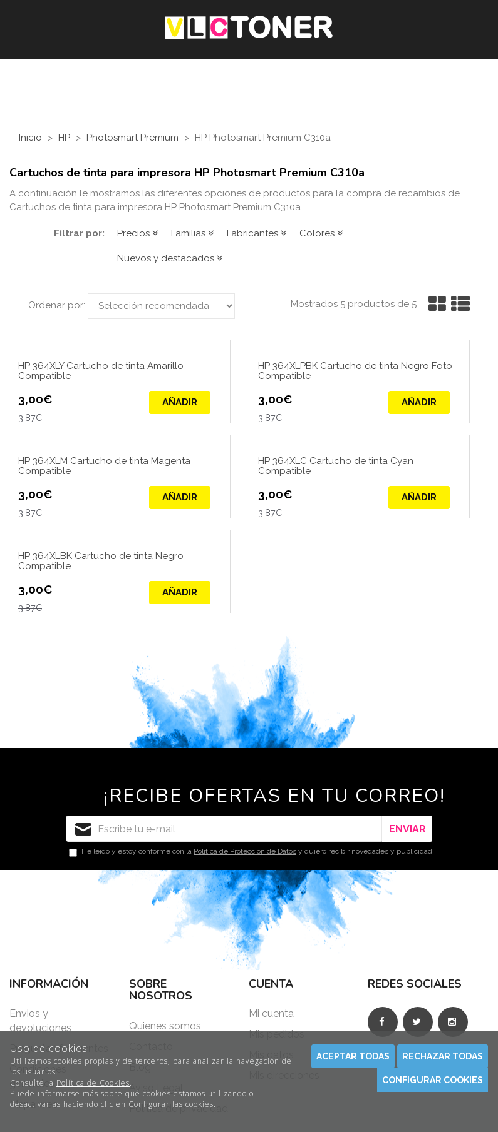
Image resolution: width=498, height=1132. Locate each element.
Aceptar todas (353, 1056)
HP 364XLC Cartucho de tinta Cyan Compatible (335, 466)
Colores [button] (321, 233)
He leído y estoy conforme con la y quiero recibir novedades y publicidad (250, 852)
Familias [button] (192, 233)
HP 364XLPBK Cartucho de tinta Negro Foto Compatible (355, 371)
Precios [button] (137, 233)
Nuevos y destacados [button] (170, 258)
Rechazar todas (442, 1056)
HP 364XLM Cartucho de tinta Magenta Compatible (104, 466)
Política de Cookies (93, 1083)
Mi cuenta (271, 1013)
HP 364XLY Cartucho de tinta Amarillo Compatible (101, 371)
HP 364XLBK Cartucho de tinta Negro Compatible (101, 561)
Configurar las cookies (171, 1104)
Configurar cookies (432, 1080)
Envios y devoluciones (40, 1021)
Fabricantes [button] (257, 233)
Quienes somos (165, 1026)
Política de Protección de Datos (245, 851)
